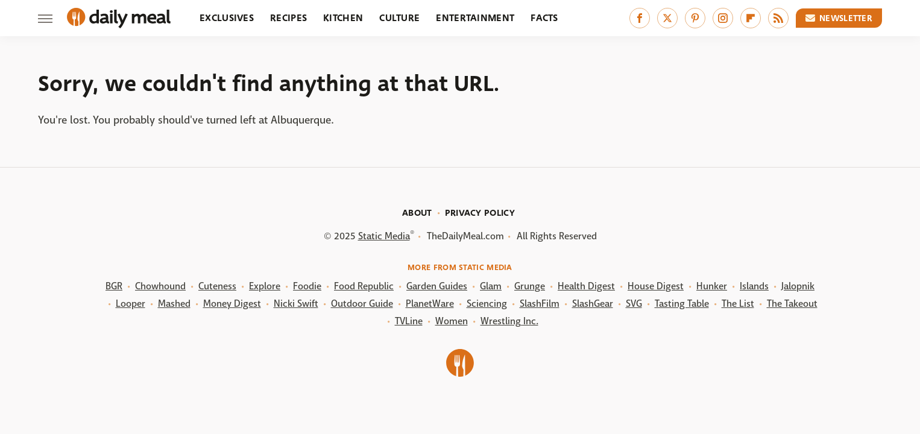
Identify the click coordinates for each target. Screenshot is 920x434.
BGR (114, 286)
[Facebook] (639, 18)
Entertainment (475, 18)
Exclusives (227, 18)
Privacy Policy (480, 212)
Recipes (288, 18)
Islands (754, 286)
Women (451, 321)
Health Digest (586, 286)
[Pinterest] (695, 18)
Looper (130, 303)
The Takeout (792, 303)
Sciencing (487, 303)
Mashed (174, 303)
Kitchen (343, 18)
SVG (634, 303)
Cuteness (217, 286)
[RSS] (778, 18)
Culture (399, 18)
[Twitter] (667, 18)
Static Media (384, 236)
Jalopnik (797, 286)
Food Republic (364, 286)
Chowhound (160, 286)
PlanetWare (430, 303)
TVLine (409, 321)
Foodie (307, 286)
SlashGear (592, 303)
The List (738, 303)
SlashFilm (539, 303)
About (417, 212)
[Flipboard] (750, 18)
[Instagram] (723, 18)
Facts (544, 18)
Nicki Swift (296, 303)
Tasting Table (682, 303)
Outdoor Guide (362, 303)
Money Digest (232, 303)
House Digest (656, 286)
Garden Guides (436, 286)
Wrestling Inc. (509, 321)
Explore (264, 286)
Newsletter (839, 18)
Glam (491, 286)
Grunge (529, 286)
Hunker (711, 286)
